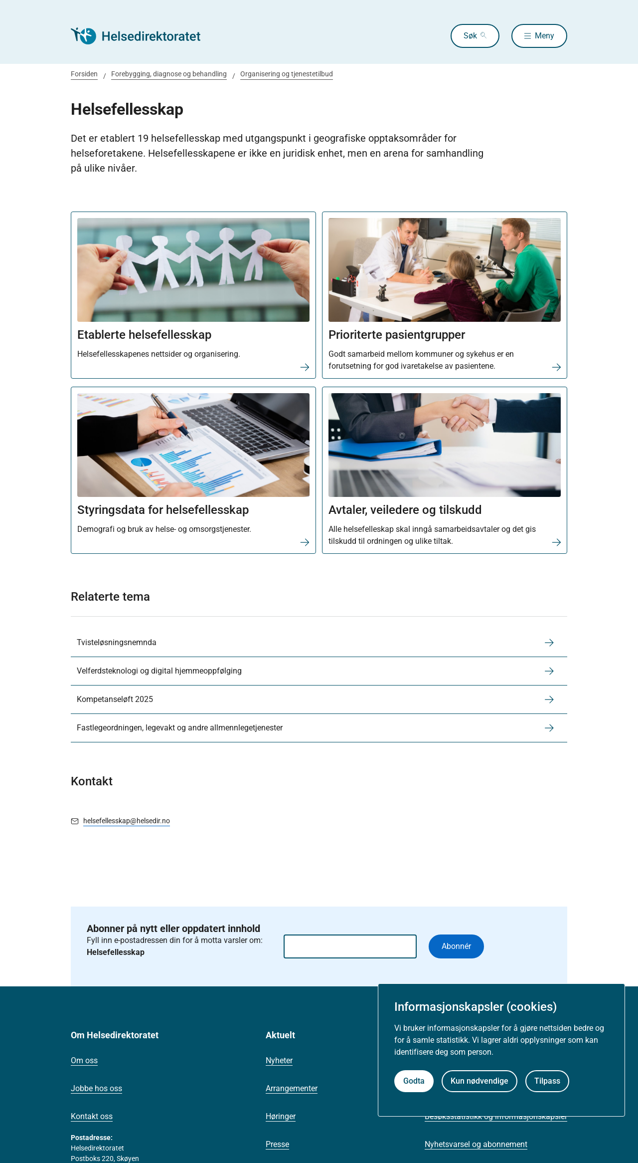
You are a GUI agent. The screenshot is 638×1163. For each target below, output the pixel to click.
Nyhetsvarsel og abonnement (476, 1144)
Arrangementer (292, 1088)
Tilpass (547, 1081)
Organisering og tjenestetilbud (286, 74)
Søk (470, 35)
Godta (414, 1081)
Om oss (84, 1060)
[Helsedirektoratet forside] (142, 35)
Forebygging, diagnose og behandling (169, 74)
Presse (277, 1144)
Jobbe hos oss (96, 1088)
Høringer (281, 1116)
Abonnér (456, 946)
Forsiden (84, 74)
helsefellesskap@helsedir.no (126, 821)
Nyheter (279, 1060)
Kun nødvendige (479, 1081)
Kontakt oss (92, 1116)
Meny (544, 35)
